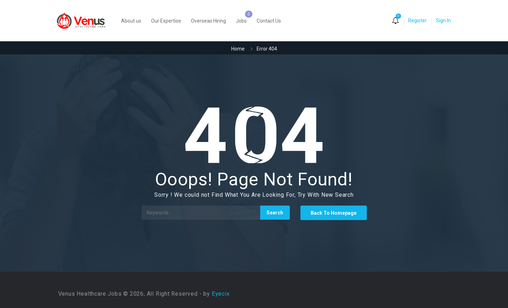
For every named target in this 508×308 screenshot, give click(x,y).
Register (417, 20)
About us (131, 21)
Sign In (443, 20)
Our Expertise (166, 21)
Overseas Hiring (208, 21)
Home (238, 49)
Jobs (241, 21)
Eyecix (221, 293)
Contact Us (269, 21)
